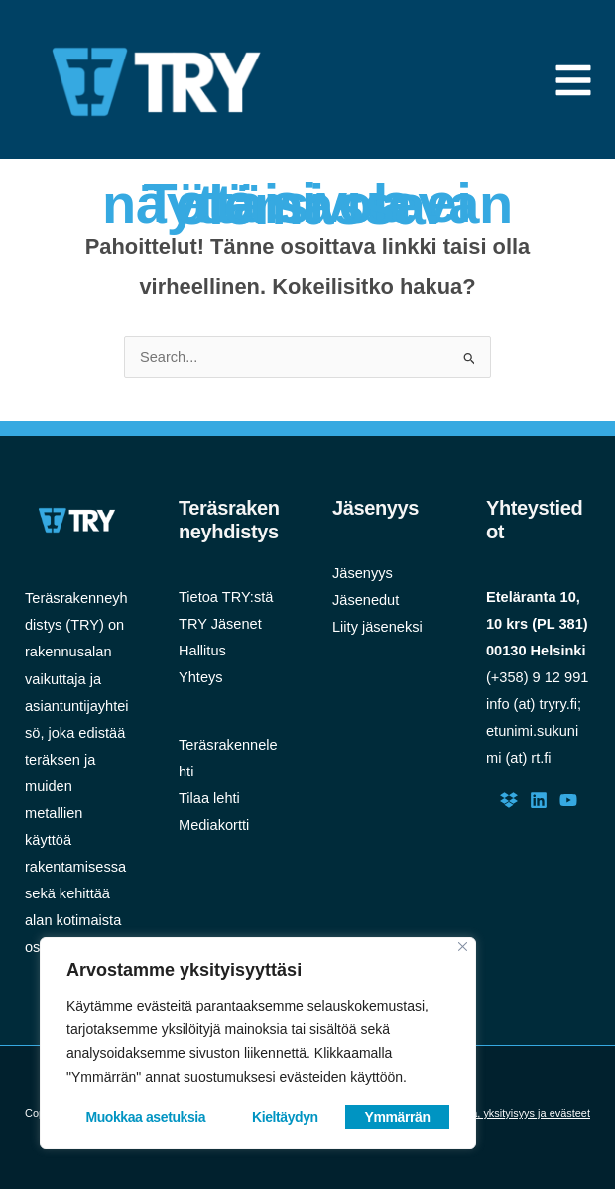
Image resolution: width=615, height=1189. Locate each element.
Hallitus (202, 650)
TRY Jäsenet (220, 624)
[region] (258, 1043)
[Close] (462, 946)
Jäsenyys (362, 573)
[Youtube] (568, 800)
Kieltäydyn (285, 1117)
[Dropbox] (509, 800)
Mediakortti (214, 825)
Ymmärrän (397, 1117)
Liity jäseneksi (377, 627)
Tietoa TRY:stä (226, 597)
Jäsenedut (365, 600)
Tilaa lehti (209, 798)
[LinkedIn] (539, 800)
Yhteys (201, 677)
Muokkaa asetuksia (145, 1117)
